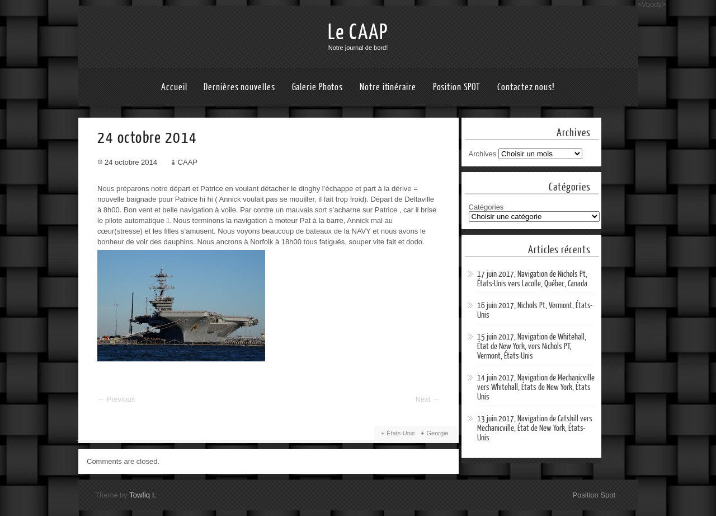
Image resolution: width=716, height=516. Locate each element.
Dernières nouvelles (239, 87)
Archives (483, 154)
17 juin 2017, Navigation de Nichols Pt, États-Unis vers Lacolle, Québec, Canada (532, 279)
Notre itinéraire (388, 87)
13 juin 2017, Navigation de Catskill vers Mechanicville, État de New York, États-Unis (534, 428)
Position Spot (593, 495)
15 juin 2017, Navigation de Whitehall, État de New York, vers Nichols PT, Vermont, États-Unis (531, 346)
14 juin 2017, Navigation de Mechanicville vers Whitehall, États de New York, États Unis (536, 387)
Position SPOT (457, 87)
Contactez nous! (526, 87)
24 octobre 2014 (131, 162)
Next (428, 399)
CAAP (187, 162)
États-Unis (401, 433)
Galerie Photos (317, 87)
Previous (116, 399)
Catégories (486, 207)
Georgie (437, 433)
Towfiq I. (142, 495)
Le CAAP (358, 32)
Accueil (174, 87)
